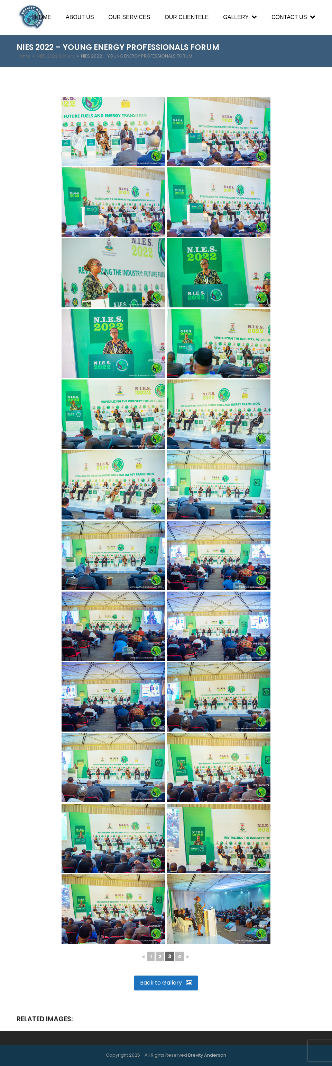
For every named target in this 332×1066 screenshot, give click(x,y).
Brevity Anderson (207, 1055)
